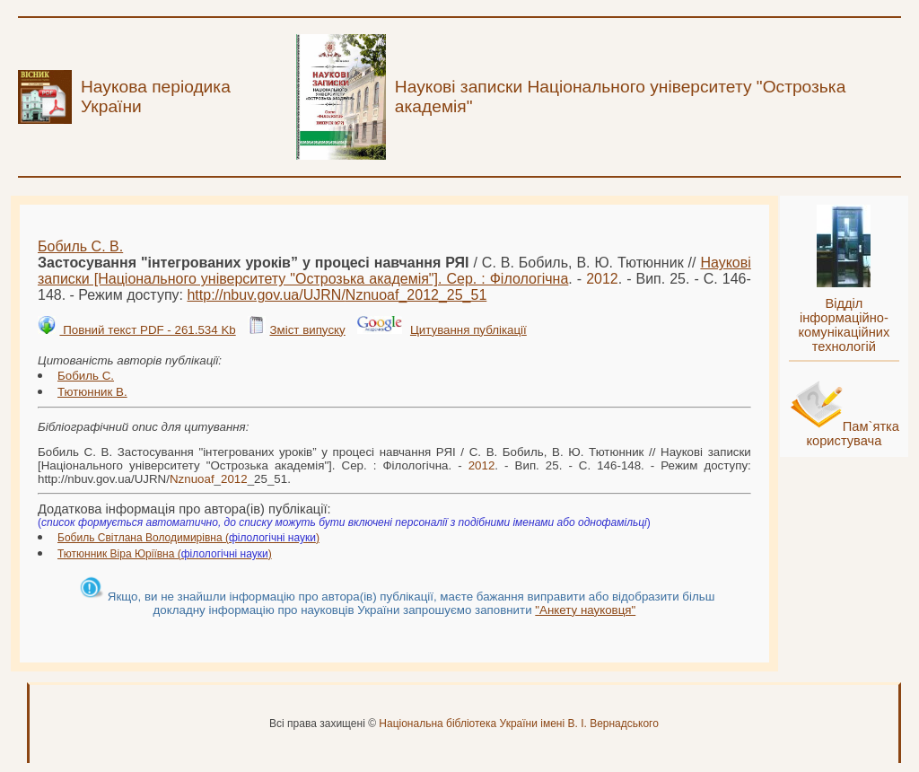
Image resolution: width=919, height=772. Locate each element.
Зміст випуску (307, 330)
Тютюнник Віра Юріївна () (164, 554)
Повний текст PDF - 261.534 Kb (147, 330)
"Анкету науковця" (585, 610)
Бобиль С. (85, 375)
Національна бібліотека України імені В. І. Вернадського (519, 723)
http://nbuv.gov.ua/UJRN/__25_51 (336, 295)
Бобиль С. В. (80, 246)
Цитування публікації (468, 330)
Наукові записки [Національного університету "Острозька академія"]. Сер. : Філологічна (394, 270)
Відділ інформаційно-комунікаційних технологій (843, 325)
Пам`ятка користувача (852, 433)
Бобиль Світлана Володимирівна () (188, 537)
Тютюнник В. (92, 392)
